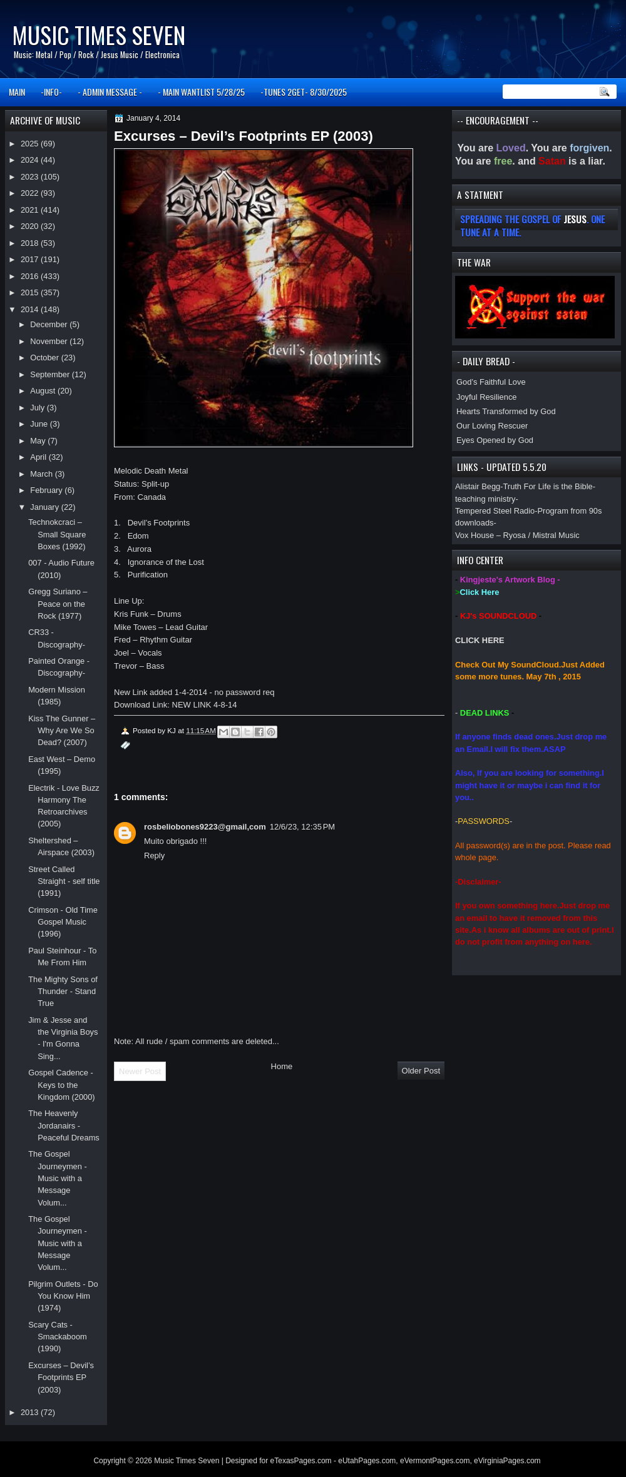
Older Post (421, 1070)
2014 (31, 309)
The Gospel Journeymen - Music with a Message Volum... (57, 1178)
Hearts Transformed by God (506, 411)
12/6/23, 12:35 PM (302, 826)
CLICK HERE (480, 640)
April (39, 457)
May (39, 440)
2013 (31, 1412)
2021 (31, 210)
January (45, 507)
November (49, 341)
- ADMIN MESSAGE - (110, 91)
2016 (31, 276)
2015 (31, 292)
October (45, 357)
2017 (31, 259)
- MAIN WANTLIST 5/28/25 (201, 91)
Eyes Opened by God (494, 440)
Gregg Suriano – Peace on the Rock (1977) (57, 604)
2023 (31, 176)
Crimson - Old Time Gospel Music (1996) (63, 922)
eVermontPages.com (435, 1460)
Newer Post (140, 1071)
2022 (31, 193)
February (47, 490)
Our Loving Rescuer (492, 425)
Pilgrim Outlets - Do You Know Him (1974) (63, 1296)
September (50, 374)
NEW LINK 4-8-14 (204, 704)
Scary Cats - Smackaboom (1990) (57, 1337)
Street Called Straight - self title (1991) (64, 881)
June (39, 424)
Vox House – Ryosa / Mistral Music (517, 535)
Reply (154, 855)
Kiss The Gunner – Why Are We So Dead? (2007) (61, 731)
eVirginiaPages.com (507, 1460)
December (49, 324)
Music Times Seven (98, 35)
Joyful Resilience (486, 397)
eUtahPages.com (367, 1460)
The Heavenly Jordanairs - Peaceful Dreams (64, 1125)
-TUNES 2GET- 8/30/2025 (303, 91)
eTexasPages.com (301, 1460)
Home (282, 1066)
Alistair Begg (477, 486)
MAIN (17, 91)
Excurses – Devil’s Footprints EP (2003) (61, 1377)
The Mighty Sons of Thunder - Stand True (63, 991)
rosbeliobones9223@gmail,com (205, 826)
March (42, 474)
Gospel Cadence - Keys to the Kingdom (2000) (61, 1085)
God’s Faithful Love (491, 382)
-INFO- (51, 91)
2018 (31, 243)
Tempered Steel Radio (495, 510)
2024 (31, 160)
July (38, 407)
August (44, 390)
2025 (31, 143)
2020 (31, 226)
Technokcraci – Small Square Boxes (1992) (57, 534)
